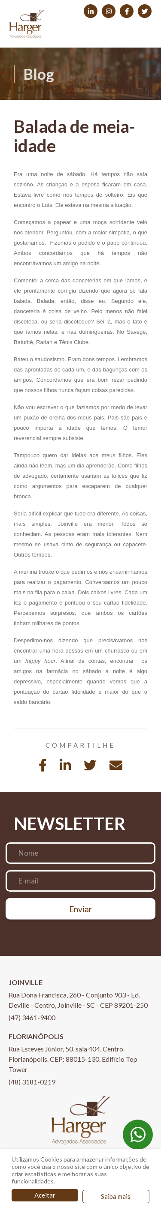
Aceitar (44, 1195)
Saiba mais (116, 1196)
